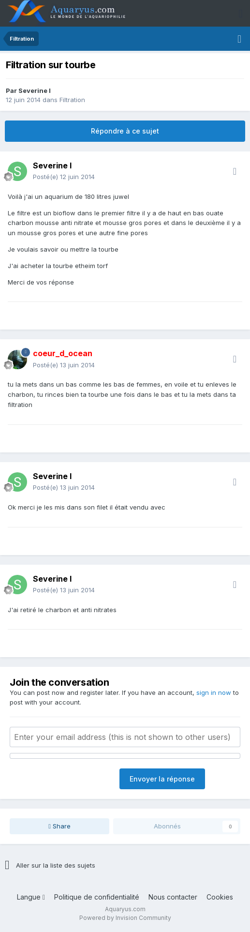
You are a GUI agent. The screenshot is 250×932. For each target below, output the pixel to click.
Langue (31, 897)
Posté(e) (64, 176)
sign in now (213, 692)
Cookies (219, 897)
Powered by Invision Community (125, 917)
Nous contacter (172, 897)
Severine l (34, 90)
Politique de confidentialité (96, 897)
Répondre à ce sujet (125, 131)
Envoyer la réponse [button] (162, 779)
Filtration (72, 100)
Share (59, 826)
